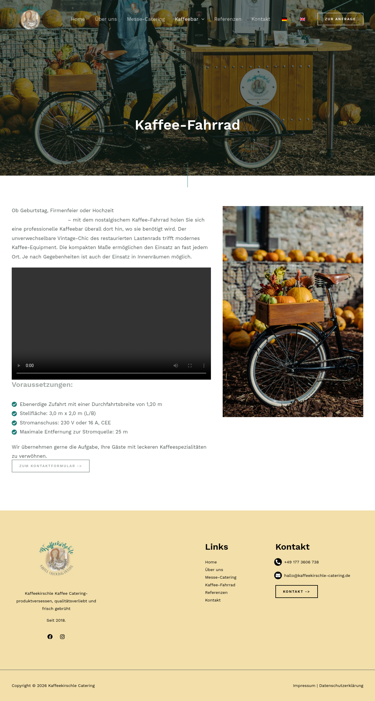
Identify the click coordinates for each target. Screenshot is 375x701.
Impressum (304, 685)
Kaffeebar (186, 19)
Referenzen (227, 19)
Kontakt (260, 19)
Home (78, 19)
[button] (340, 19)
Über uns (106, 19)
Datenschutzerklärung (341, 685)
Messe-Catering (146, 19)
